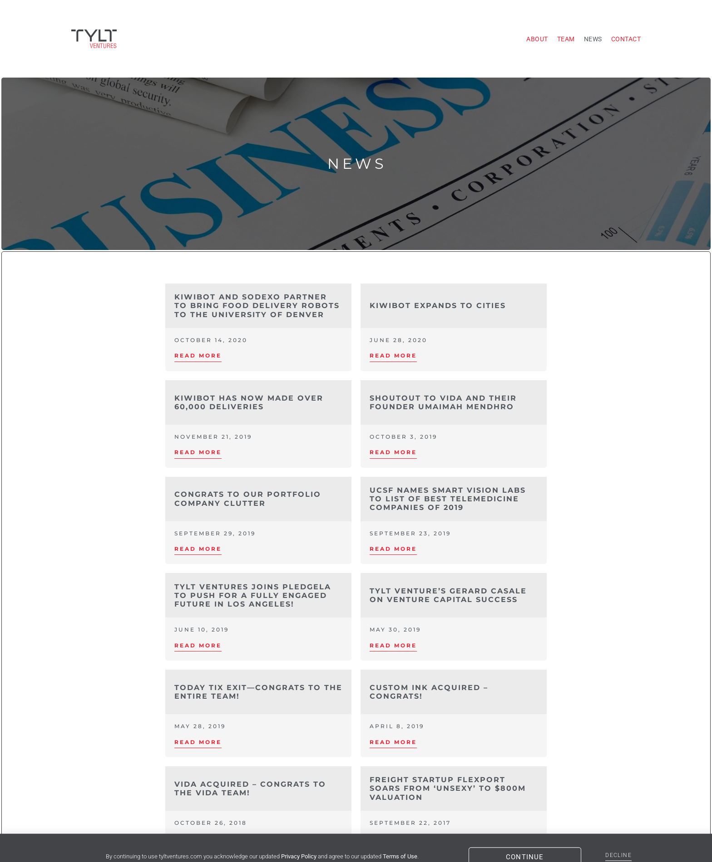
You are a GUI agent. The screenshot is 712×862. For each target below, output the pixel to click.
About (537, 39)
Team (566, 39)
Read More (198, 355)
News (593, 39)
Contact (626, 39)
